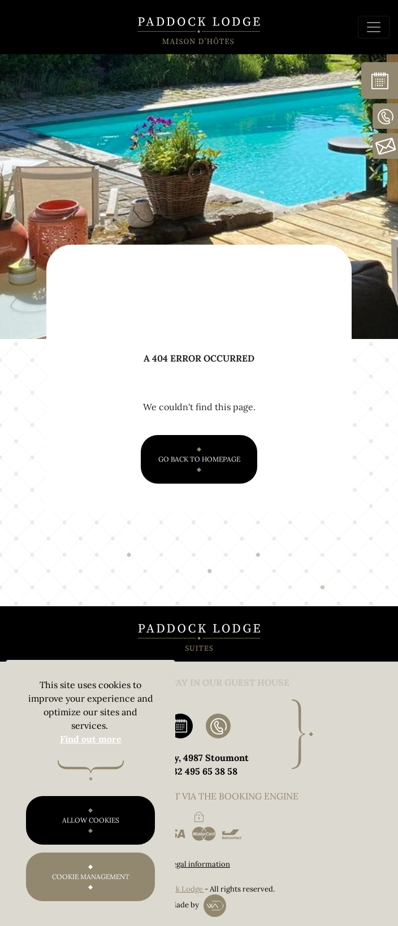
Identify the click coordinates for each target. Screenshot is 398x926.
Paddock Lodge (177, 889)
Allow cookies (90, 820)
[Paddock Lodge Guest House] (199, 27)
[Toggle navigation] (374, 27)
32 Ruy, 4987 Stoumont (199, 757)
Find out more (91, 739)
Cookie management (90, 877)
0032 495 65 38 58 (199, 771)
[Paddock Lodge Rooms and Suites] (199, 634)
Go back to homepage (199, 459)
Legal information (199, 864)
